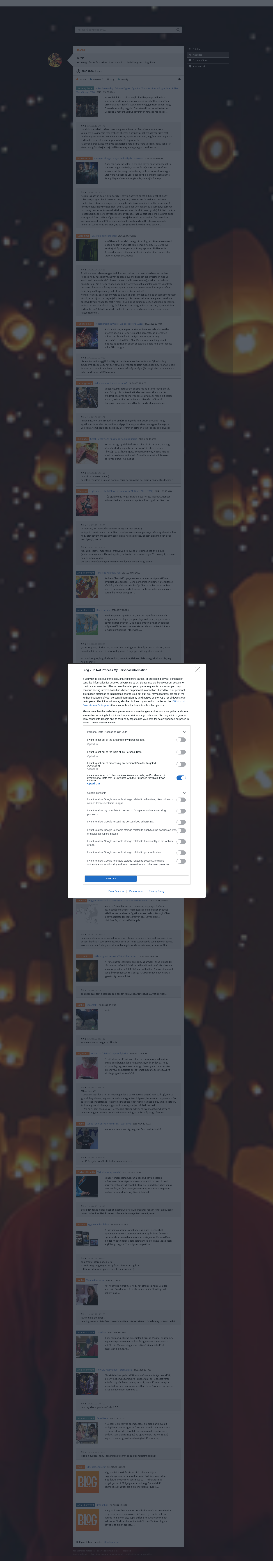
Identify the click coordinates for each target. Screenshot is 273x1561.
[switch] (181, 739)
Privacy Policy (156, 891)
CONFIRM (110, 878)
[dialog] (136, 780)
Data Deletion (116, 891)
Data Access (136, 891)
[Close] (198, 670)
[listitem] (136, 732)
